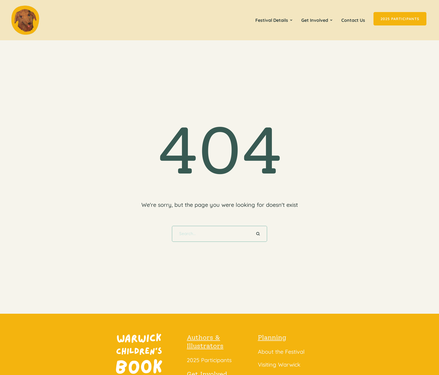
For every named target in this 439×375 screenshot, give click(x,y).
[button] (291, 20)
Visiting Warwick (279, 364)
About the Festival (281, 351)
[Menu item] (274, 20)
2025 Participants (209, 360)
